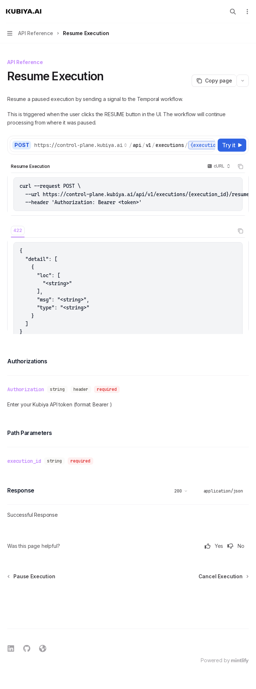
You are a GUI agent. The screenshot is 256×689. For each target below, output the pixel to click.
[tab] (18, 230)
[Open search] (233, 11)
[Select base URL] (81, 145)
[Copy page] (214, 81)
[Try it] (232, 145)
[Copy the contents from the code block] (240, 166)
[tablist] (120, 230)
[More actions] (246, 12)
